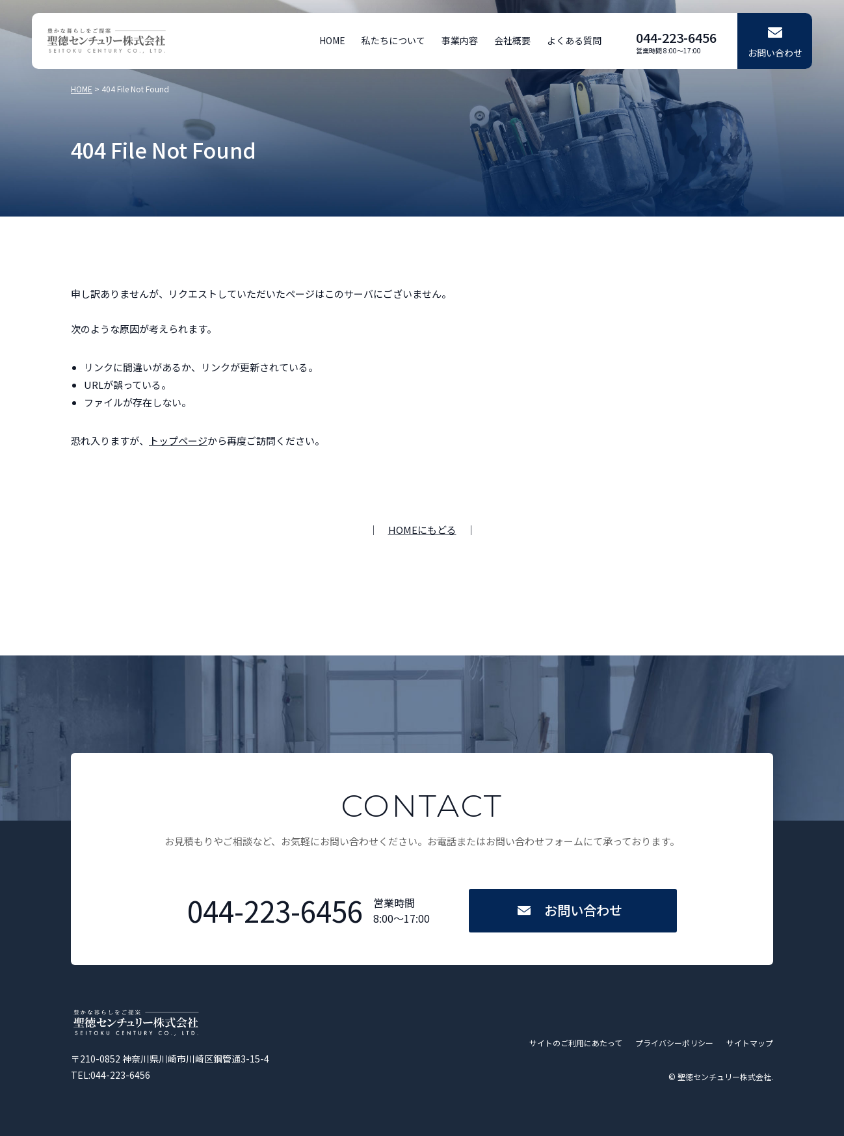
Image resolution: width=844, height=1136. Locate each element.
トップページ (178, 440)
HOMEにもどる (422, 529)
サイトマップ (749, 1042)
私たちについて (393, 40)
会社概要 (512, 40)
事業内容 (460, 40)
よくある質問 (574, 40)
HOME (332, 40)
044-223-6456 (676, 37)
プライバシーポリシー (674, 1042)
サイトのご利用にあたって (575, 1042)
